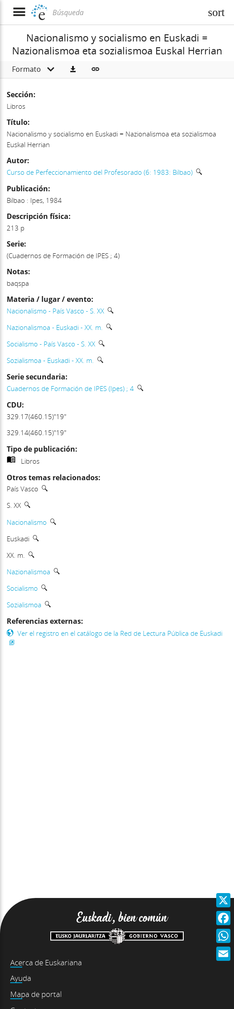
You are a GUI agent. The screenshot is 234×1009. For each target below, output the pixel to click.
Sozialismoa (24, 604)
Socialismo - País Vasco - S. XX (51, 343)
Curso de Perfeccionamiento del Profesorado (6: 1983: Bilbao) (100, 172)
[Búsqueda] (126, 12)
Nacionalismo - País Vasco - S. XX (55, 310)
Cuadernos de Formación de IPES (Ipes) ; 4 (70, 388)
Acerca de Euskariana (46, 962)
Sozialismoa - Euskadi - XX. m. (50, 360)
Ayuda (20, 978)
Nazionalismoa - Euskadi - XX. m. (55, 327)
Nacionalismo (27, 522)
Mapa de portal (36, 994)
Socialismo (22, 588)
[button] (73, 69)
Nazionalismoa (28, 571)
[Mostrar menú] (19, 12)
